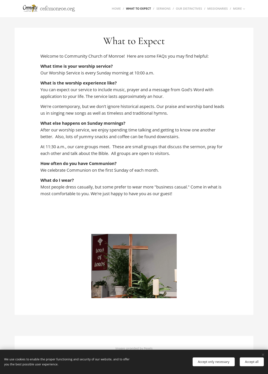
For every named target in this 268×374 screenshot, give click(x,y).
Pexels (148, 348)
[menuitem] (114, 8)
